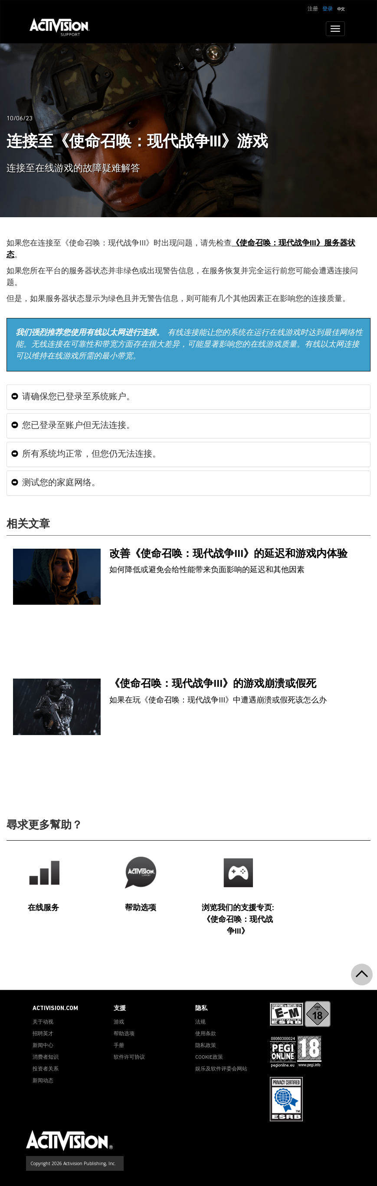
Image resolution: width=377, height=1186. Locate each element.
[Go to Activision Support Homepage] (64, 29)
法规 (200, 1022)
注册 (313, 9)
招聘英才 (43, 1034)
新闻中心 (43, 1045)
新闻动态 (43, 1080)
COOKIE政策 (209, 1057)
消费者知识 (46, 1057)
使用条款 (205, 1034)
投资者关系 (46, 1069)
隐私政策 (205, 1045)
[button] (341, 8)
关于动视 (43, 1022)
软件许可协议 (129, 1057)
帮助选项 (124, 1034)
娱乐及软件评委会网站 (221, 1069)
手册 (119, 1045)
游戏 (119, 1022)
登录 (327, 9)
